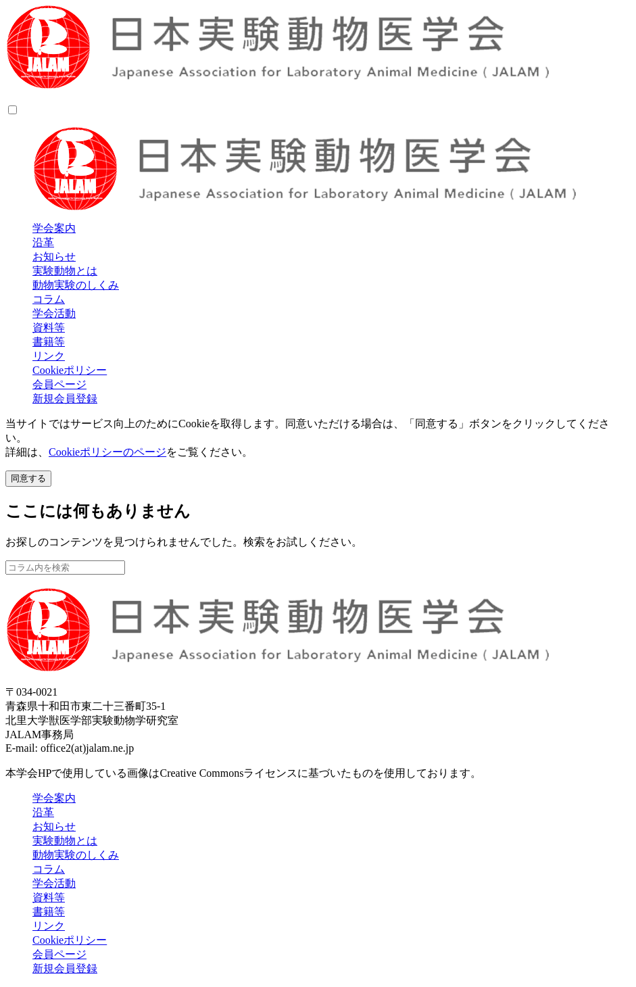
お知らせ (54, 256)
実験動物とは (64, 270)
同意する (28, 478)
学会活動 (54, 313)
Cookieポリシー (69, 370)
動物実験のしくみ (75, 285)
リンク (48, 356)
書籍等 (48, 341)
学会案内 (54, 228)
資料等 (48, 327)
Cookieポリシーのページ (107, 452)
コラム (48, 299)
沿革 (43, 242)
